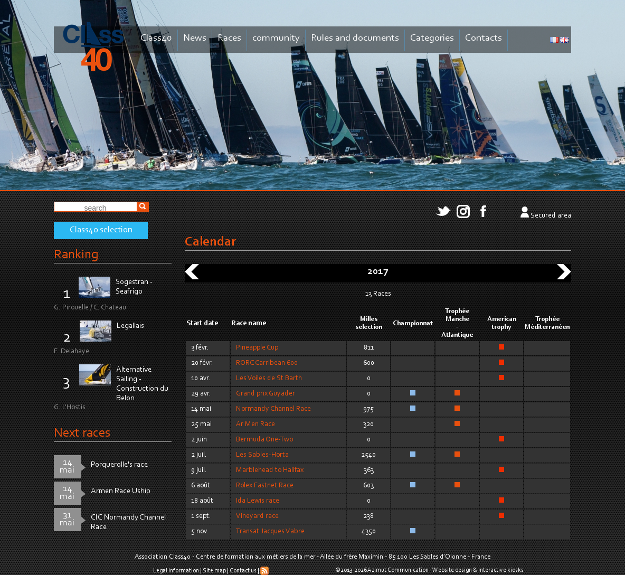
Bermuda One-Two (264, 440)
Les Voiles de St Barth (269, 378)
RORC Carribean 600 (267, 363)
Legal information (176, 571)
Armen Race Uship (120, 491)
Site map (214, 571)
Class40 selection (101, 230)
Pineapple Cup (257, 348)
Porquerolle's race (119, 465)
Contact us (243, 571)
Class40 (156, 38)
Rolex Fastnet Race (264, 485)
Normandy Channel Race (273, 409)
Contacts (483, 38)
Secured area (551, 216)
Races (229, 38)
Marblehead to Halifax (270, 470)
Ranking (76, 254)
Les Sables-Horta (262, 455)
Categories (432, 38)
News (194, 38)
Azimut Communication (398, 570)
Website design (452, 570)
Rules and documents (355, 38)
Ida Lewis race (257, 501)
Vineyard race (257, 516)
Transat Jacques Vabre (270, 531)
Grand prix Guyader (265, 394)
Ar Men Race (255, 424)
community (276, 38)
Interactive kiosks (501, 570)
